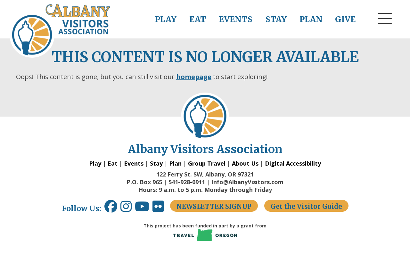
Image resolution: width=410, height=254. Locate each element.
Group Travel (207, 163)
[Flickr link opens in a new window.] (161, 209)
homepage (193, 76)
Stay (156, 163)
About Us (245, 163)
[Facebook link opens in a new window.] (110, 209)
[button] (385, 30)
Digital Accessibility (293, 163)
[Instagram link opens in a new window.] (127, 209)
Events (134, 163)
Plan (175, 163)
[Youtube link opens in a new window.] (143, 209)
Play (95, 163)
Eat (113, 163)
